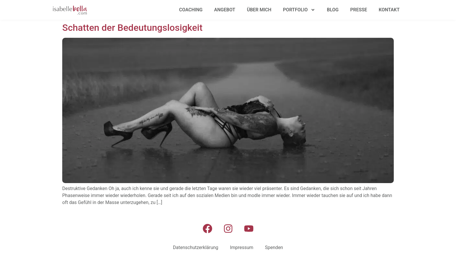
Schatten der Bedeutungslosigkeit (132, 27)
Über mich (259, 9)
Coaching (191, 9)
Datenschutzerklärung (195, 247)
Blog (333, 9)
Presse (358, 9)
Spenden (274, 247)
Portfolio (299, 10)
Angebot (224, 9)
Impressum (242, 247)
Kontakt (389, 9)
